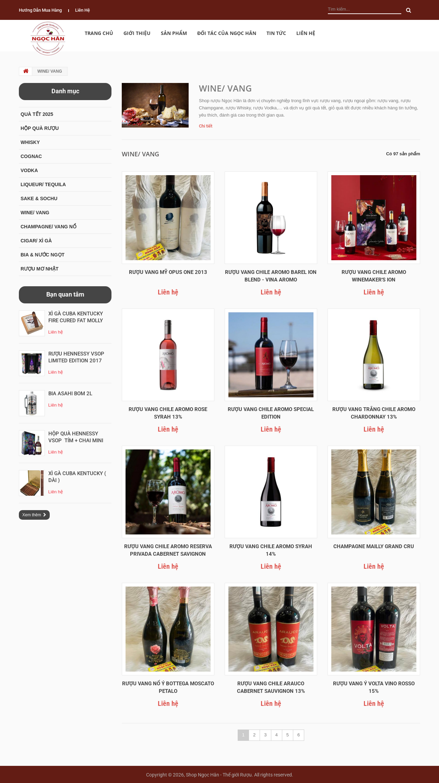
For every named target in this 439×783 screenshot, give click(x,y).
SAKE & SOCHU (39, 198)
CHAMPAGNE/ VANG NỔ (48, 226)
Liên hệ (82, 10)
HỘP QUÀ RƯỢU (40, 128)
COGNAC (31, 156)
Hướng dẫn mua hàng (40, 10)
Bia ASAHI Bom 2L (70, 393)
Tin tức (276, 33)
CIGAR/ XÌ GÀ (36, 240)
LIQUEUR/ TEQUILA (43, 184)
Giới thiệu (137, 33)
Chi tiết (205, 126)
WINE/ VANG (35, 212)
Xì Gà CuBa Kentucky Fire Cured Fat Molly (76, 317)
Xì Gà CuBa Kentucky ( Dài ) (77, 476)
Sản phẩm (174, 33)
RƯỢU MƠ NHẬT (39, 269)
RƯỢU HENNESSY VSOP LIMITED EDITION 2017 (77, 357)
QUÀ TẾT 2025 (37, 114)
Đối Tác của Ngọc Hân (226, 33)
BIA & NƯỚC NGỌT (42, 254)
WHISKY (30, 142)
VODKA (29, 170)
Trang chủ (99, 33)
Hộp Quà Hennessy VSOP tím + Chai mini (75, 437)
